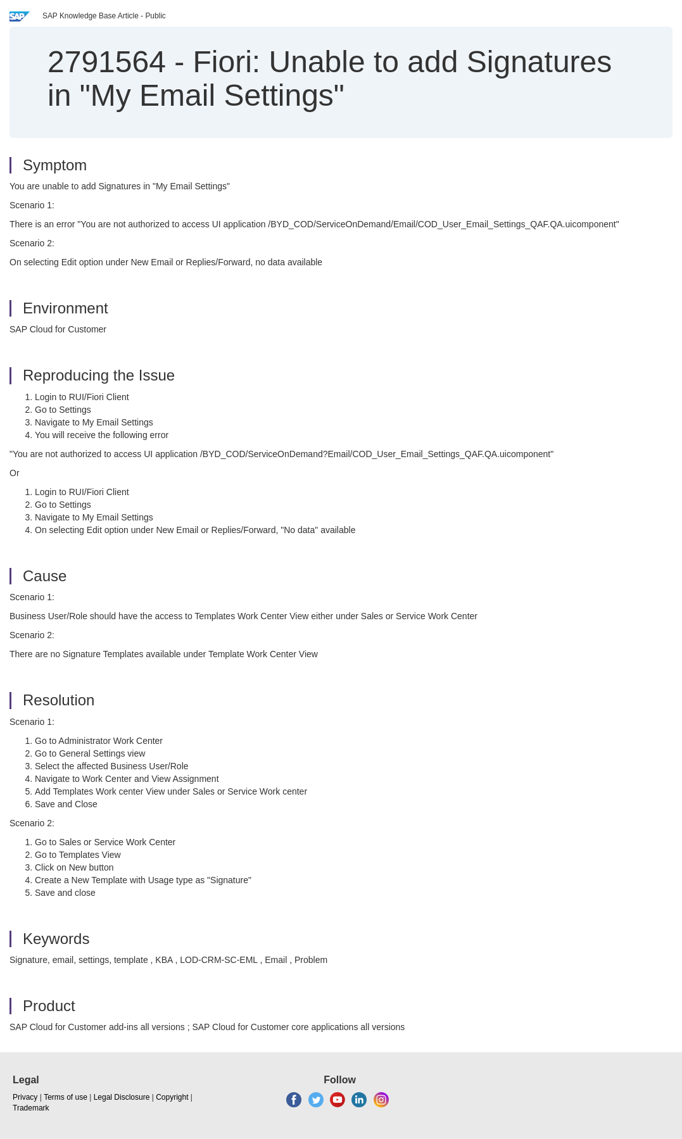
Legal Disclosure (122, 1097)
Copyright (172, 1097)
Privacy (25, 1097)
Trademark (31, 1108)
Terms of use (65, 1097)
